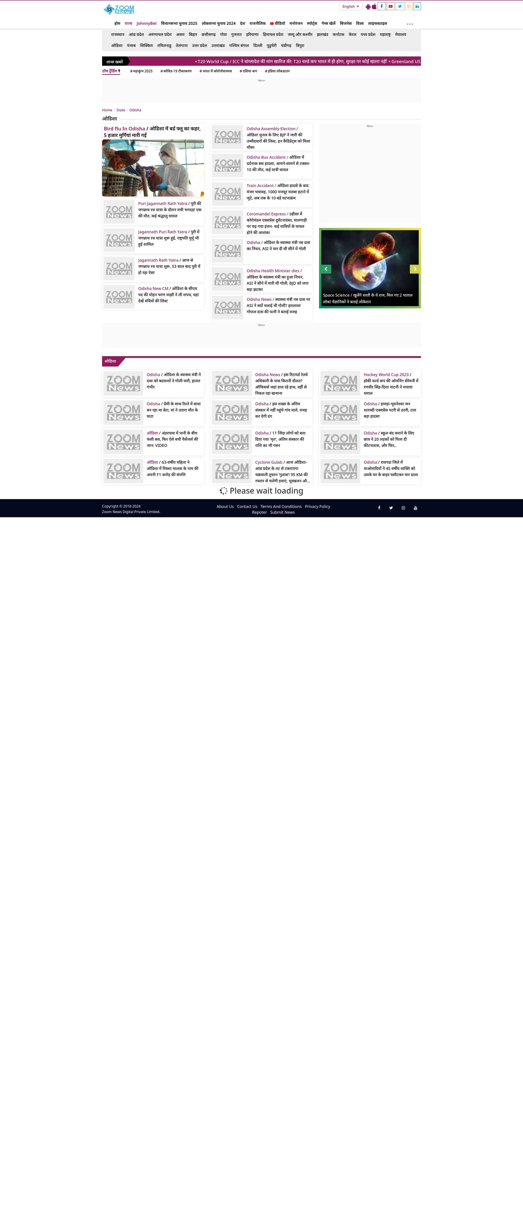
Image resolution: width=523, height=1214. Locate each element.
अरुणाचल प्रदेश (160, 34)
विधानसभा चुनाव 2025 (179, 23)
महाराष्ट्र (385, 34)
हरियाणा (252, 34)
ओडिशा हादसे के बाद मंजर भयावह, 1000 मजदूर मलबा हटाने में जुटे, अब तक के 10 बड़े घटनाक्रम (278, 192)
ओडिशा (116, 45)
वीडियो (277, 23)
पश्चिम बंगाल (239, 45)
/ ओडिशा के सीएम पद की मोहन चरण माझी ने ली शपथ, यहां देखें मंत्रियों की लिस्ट (168, 294)
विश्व (360, 23)
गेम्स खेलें (328, 23)
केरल (352, 34)
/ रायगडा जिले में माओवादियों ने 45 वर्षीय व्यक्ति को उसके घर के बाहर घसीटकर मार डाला (391, 468)
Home (107, 110)
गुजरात (236, 34)
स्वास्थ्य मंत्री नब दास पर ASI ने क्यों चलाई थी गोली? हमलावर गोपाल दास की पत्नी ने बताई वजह (278, 305)
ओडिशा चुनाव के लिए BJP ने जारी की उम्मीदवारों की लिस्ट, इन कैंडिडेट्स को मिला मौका (278, 138)
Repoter (259, 512)
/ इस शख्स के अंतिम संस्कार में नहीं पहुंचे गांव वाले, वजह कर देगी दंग (281, 410)
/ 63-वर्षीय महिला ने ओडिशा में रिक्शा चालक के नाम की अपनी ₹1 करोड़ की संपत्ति (173, 468)
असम (180, 34)
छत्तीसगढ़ (208, 34)
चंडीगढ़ (286, 45)
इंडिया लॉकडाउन (277, 71)
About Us (225, 506)
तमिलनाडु (164, 45)
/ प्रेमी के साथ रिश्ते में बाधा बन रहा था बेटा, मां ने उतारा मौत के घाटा (174, 410)
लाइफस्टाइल (377, 23)
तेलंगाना (182, 45)
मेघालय (400, 34)
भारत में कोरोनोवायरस (215, 71)
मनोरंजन (296, 23)
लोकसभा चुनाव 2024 (219, 23)
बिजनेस (346, 23)
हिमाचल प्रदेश (273, 34)
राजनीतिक (258, 23)
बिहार (193, 34)
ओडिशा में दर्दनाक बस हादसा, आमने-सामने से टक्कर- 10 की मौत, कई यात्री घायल (278, 163)
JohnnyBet (147, 23)
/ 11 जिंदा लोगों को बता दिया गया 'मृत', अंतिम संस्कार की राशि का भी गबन (280, 439)
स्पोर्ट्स (312, 23)
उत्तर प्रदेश (199, 45)
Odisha (135, 110)
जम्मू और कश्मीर (300, 34)
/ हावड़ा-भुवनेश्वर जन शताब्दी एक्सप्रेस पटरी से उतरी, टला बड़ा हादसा (390, 410)
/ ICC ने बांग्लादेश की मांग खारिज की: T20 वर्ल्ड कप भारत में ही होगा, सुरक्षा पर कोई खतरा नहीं (295, 61)
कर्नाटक (338, 34)
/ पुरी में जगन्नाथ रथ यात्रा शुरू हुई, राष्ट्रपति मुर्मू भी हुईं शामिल (168, 238)
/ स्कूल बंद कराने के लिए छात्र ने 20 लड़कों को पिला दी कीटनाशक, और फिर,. (389, 439)
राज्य (128, 23)
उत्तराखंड (218, 45)
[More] (410, 23)
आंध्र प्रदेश (136, 34)
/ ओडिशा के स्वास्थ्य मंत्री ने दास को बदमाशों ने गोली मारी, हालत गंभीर (174, 381)
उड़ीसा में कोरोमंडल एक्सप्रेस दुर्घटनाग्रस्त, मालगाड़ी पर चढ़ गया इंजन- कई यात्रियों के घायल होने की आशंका (277, 223)
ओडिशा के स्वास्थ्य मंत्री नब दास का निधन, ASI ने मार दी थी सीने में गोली (278, 245)
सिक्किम (146, 45)
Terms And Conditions (281, 506)
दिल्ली (257, 45)
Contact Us (247, 506)
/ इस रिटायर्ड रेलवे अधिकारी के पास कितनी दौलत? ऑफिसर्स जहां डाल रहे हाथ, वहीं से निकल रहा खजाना (281, 384)
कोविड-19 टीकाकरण (176, 71)
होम (117, 23)
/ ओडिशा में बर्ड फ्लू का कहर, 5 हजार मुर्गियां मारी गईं (152, 131)
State (120, 110)
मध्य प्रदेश (368, 34)
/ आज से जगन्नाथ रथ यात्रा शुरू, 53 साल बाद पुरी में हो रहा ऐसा (169, 266)
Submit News (282, 512)
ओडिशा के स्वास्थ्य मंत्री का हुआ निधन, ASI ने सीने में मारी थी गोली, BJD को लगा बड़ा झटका (277, 280)
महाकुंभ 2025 (141, 71)
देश (242, 23)
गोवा (223, 34)
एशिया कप (248, 71)
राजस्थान (117, 34)
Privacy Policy (317, 506)
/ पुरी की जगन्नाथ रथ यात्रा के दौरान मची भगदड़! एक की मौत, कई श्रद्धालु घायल (169, 209)
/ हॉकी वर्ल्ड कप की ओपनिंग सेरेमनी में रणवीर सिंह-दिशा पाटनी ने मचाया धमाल (391, 384)
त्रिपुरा (300, 45)
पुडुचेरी (272, 45)
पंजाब (131, 45)
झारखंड (322, 34)
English (349, 6)
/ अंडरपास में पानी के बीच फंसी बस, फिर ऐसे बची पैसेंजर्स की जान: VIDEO (172, 439)
